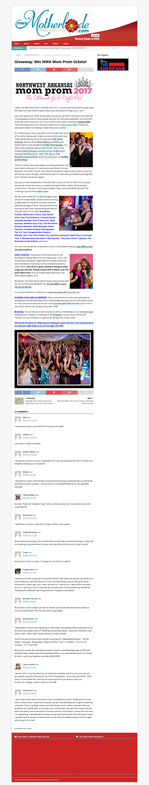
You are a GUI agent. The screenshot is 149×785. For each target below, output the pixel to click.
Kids (46, 44)
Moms (36, 44)
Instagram (57, 314)
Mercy (52, 154)
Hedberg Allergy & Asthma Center (36, 151)
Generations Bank (69, 125)
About (26, 44)
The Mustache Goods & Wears (37, 155)
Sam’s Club (43, 154)
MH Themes (55, 780)
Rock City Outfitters (48, 157)
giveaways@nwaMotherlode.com (69, 303)
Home (16, 44)
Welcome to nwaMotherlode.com (33, 737)
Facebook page (86, 311)
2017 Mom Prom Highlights (91, 737)
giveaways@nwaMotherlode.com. (65, 292)
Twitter (32, 314)
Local (66, 44)
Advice (55, 44)
